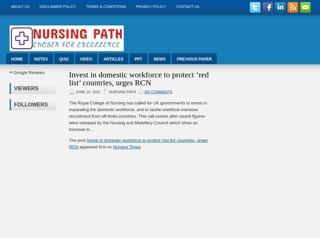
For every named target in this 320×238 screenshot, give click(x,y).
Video (86, 59)
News (159, 59)
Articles (113, 59)
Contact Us (188, 7)
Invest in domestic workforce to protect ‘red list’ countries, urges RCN (139, 79)
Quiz (64, 59)
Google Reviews (29, 72)
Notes (41, 59)
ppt (138, 59)
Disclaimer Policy (58, 7)
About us (20, 7)
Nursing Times (126, 146)
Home (17, 59)
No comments (158, 92)
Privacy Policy (151, 7)
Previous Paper (194, 59)
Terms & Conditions (106, 7)
